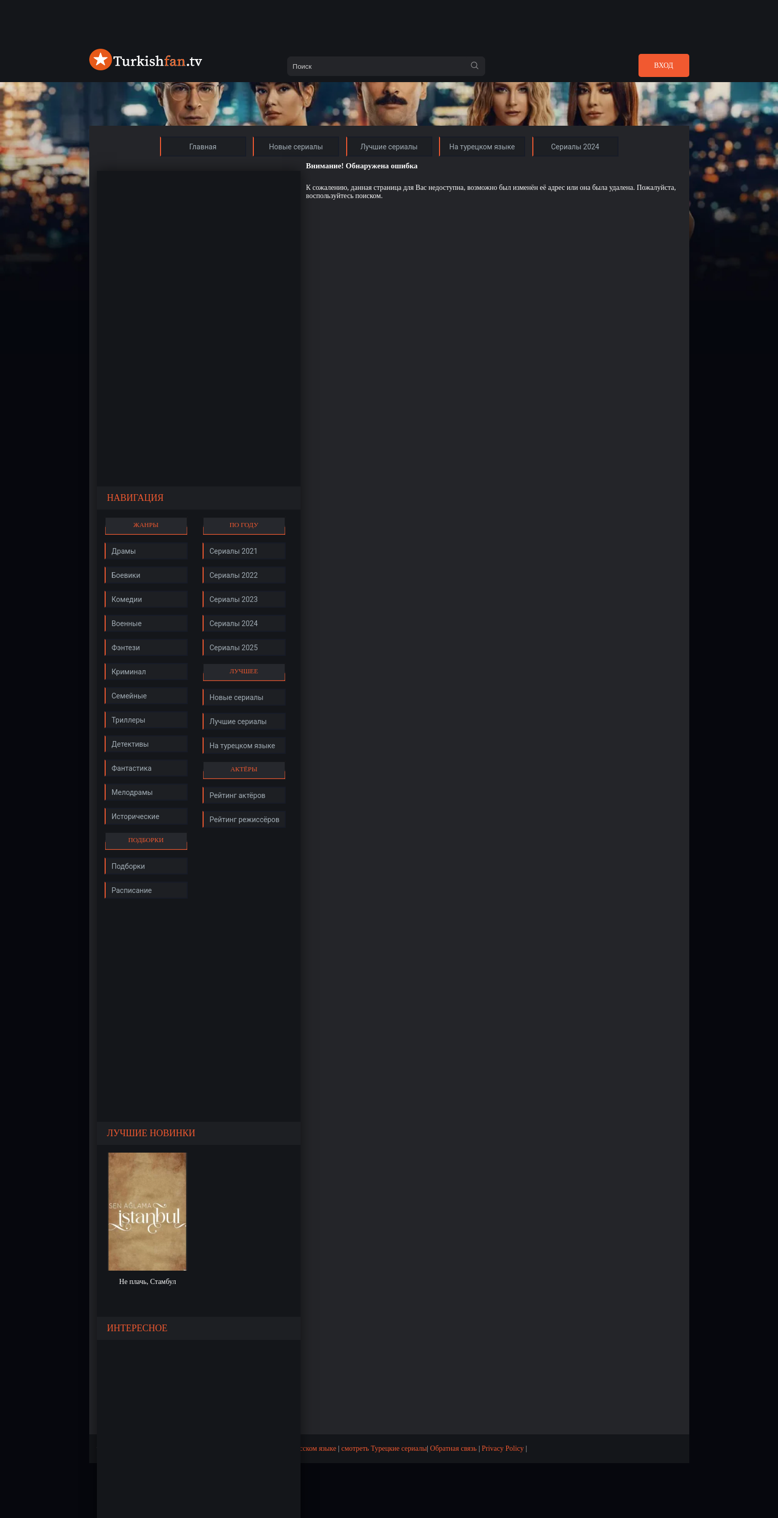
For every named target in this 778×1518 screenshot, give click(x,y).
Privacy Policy (503, 1448)
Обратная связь (453, 1448)
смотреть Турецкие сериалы (384, 1448)
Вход (663, 65)
